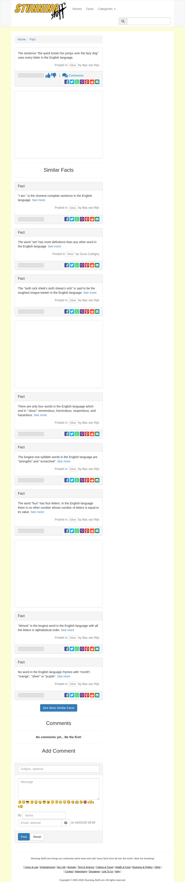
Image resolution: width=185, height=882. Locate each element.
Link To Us (107, 871)
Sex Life (61, 867)
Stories (78, 8)
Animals (71, 867)
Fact (33, 39)
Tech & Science (86, 867)
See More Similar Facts (58, 708)
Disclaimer (94, 871)
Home (22, 39)
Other (73, 65)
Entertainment (47, 867)
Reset (37, 837)
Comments (72, 75)
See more (38, 200)
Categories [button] (107, 9)
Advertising (81, 871)
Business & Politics (143, 867)
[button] (65, 822)
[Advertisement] (59, 124)
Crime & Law (31, 867)
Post (24, 837)
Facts (89, 9)
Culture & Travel (104, 867)
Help (117, 871)
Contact (69, 871)
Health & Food (122, 867)
